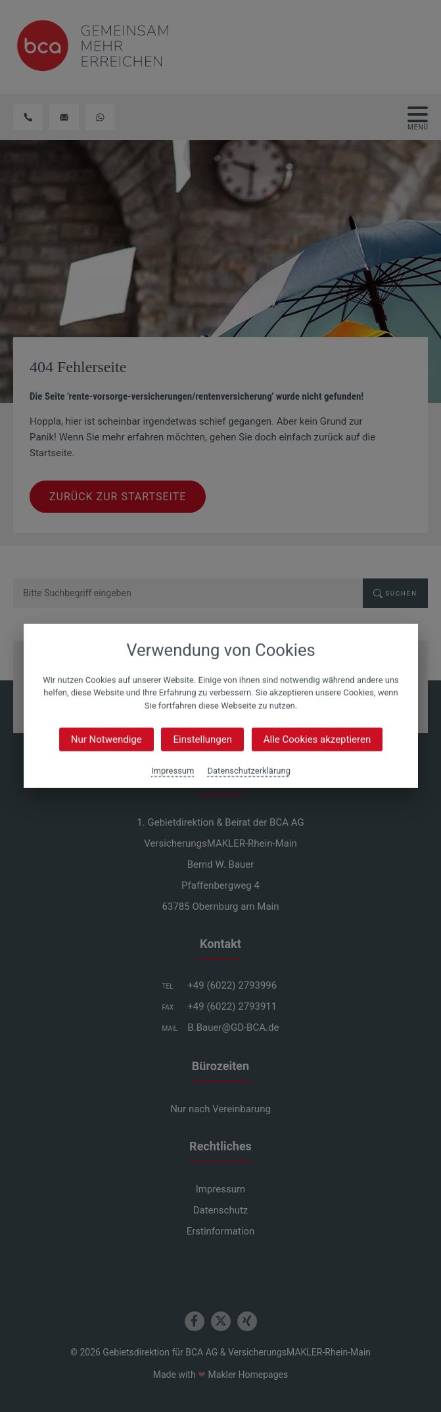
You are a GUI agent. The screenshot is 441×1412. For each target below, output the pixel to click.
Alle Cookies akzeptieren (316, 739)
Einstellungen (202, 739)
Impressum (172, 771)
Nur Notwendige (105, 739)
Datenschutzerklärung (248, 771)
